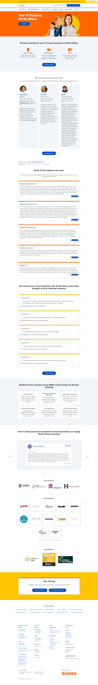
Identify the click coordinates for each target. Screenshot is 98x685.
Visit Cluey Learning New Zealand (72, 658)
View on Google (67, 463)
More (76, 9)
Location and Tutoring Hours (55, 642)
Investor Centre (53, 644)
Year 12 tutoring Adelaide (36, 609)
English (36, 627)
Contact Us (52, 646)
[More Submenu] (79, 9)
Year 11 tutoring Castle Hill (77, 612)
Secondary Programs (22, 636)
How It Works (53, 627)
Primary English (38, 629)
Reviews (51, 640)
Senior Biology (37, 651)
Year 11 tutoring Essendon (48, 612)
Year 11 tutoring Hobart (34, 612)
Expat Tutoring (21, 660)
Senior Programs (21, 643)
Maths (36, 635)
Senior (24, 162)
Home (20, 162)
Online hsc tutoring (49, 609)
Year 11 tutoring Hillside (62, 612)
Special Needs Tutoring (23, 663)
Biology (36, 649)
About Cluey (53, 635)
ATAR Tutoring (21, 644)
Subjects (21, 9)
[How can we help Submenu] (39, 9)
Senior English (37, 632)
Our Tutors (68, 9)
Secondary (21, 634)
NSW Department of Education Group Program (25, 651)
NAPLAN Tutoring (21, 659)
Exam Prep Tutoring (22, 662)
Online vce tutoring (61, 609)
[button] (10, 456)
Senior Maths (37, 640)
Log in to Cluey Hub (69, 649)
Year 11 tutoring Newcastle (75, 609)
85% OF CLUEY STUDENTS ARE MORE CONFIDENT (68, 1)
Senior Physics (37, 657)
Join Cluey (67, 643)
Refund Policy (68, 633)
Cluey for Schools (22, 648)
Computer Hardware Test (55, 632)
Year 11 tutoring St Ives (20, 612)
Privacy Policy (68, 632)
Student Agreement (69, 635)
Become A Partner (53, 643)
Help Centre (67, 650)
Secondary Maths (38, 639)
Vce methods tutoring (22, 609)
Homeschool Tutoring (22, 656)
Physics (36, 655)
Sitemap (51, 647)
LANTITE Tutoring (21, 664)
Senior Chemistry (38, 646)
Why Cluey (45, 9)
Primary (20, 627)
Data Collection (68, 636)
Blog (66, 627)
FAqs (61, 9)
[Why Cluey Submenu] (50, 9)
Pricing (55, 9)
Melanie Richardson (38, 446)
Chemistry (37, 644)
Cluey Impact (52, 639)
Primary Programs (21, 629)
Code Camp (52, 648)
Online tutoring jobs (69, 644)
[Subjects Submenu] (25, 9)
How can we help (33, 9)
